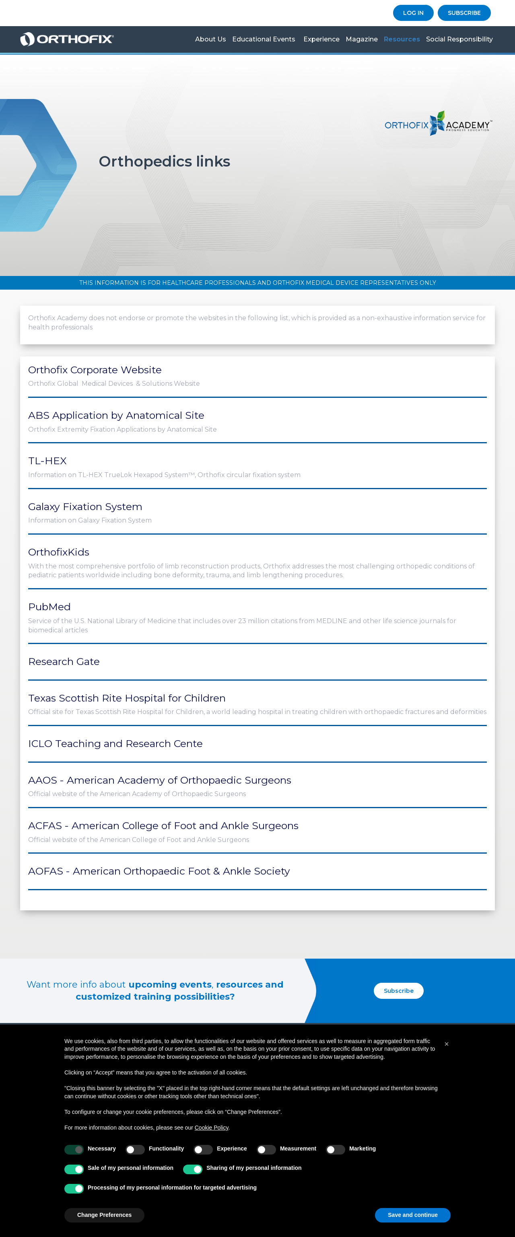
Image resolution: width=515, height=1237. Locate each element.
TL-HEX (47, 461)
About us (210, 39)
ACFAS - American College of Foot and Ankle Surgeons (163, 825)
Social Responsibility (459, 39)
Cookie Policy (212, 1127)
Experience (321, 39)
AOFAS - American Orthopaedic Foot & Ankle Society (159, 871)
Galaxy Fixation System (85, 506)
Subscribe (399, 990)
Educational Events (263, 39)
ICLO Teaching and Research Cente (115, 743)
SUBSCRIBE (464, 12)
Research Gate (64, 661)
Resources (402, 39)
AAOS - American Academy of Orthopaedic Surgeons (159, 780)
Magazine (362, 39)
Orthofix (73, 39)
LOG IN (413, 12)
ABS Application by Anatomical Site (116, 415)
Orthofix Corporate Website (95, 370)
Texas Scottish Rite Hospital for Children (127, 698)
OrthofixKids (58, 552)
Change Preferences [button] (104, 1215)
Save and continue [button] (413, 1215)
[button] (446, 1043)
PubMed (49, 607)
